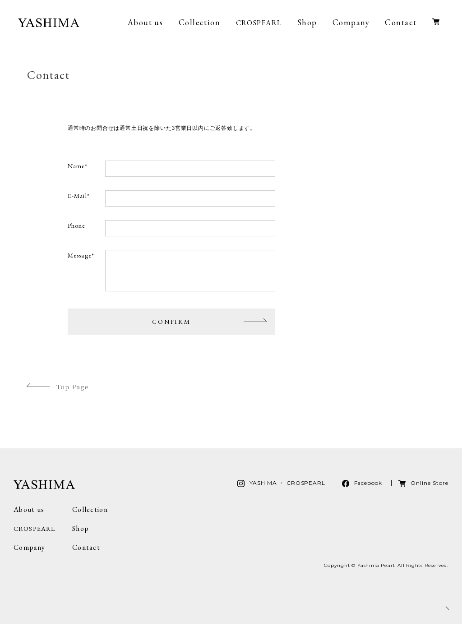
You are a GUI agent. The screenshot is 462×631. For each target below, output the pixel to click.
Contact (400, 22)
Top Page (72, 393)
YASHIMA (48, 22)
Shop (307, 22)
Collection (199, 22)
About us (145, 22)
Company (351, 22)
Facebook (368, 489)
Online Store (429, 489)
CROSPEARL (259, 23)
